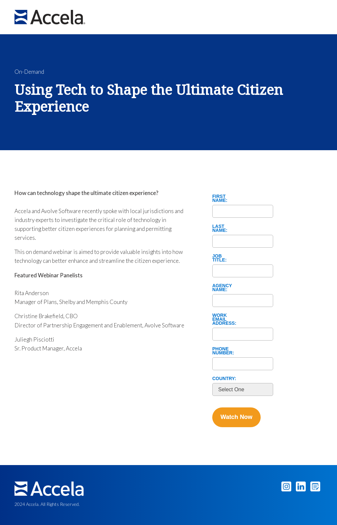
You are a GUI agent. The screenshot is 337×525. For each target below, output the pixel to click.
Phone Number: (223, 350)
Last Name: (219, 228)
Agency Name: (222, 287)
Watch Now (236, 417)
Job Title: (219, 257)
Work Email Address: (224, 319)
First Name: (219, 198)
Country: (224, 378)
